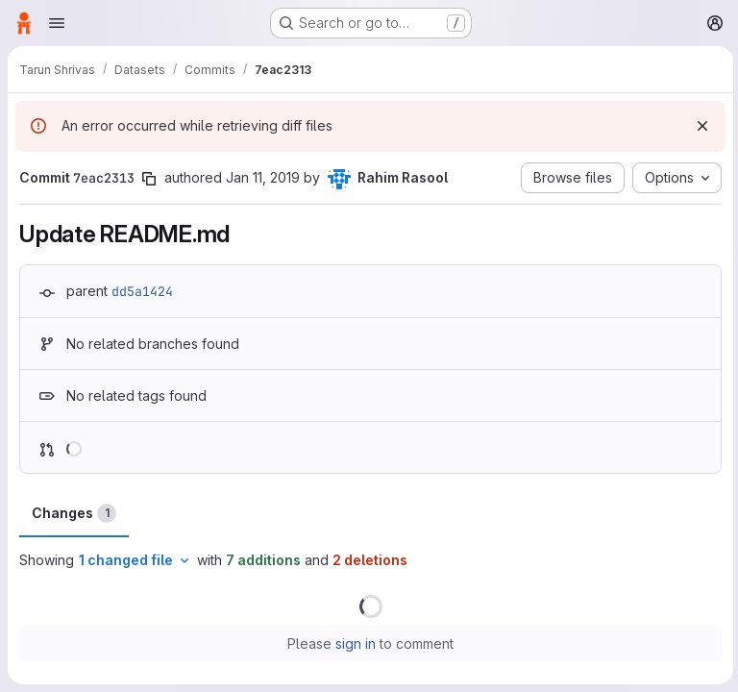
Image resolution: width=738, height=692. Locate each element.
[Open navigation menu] (56, 23)
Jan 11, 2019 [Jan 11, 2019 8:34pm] (263, 177)
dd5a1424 (142, 291)
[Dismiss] (699, 125)
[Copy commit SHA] (148, 178)
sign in (354, 643)
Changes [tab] (74, 513)
